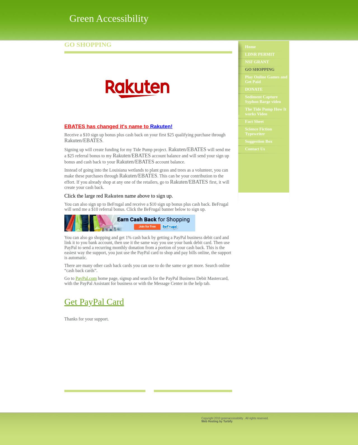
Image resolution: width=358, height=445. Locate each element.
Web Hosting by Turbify (216, 421)
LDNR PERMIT (260, 54)
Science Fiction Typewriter (258, 131)
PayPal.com (86, 278)
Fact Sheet (254, 121)
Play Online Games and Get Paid (266, 79)
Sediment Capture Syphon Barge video (263, 99)
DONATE (254, 89)
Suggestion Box (258, 141)
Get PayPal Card (94, 302)
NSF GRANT (257, 62)
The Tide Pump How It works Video (265, 111)
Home (250, 46)
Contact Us (255, 149)
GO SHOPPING (259, 69)
